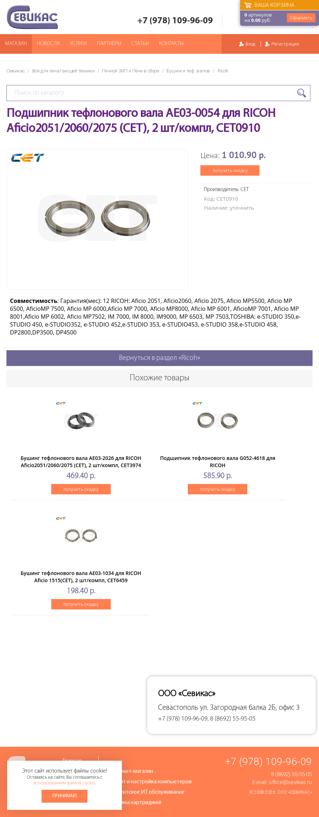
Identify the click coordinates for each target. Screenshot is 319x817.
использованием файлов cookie (64, 783)
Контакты (171, 44)
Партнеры (109, 44)
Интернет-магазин (130, 771)
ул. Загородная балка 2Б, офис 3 (250, 708)
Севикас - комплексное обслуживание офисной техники (32, 17)
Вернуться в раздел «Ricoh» (159, 358)
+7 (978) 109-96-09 (175, 20)
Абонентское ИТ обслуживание (146, 792)
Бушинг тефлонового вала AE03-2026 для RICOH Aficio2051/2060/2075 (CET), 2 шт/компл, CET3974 (80, 462)
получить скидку (230, 170)
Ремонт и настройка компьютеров (149, 782)
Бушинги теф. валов (188, 70)
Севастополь (178, 708)
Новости (48, 44)
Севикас (15, 70)
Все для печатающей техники (63, 70)
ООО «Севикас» (294, 792)
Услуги (78, 44)
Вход (250, 44)
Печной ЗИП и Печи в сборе (130, 70)
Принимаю (64, 796)
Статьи (140, 44)
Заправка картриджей (134, 803)
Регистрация (285, 44)
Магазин (16, 44)
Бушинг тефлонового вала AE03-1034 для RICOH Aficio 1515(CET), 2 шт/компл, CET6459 (80, 577)
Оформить (301, 17)
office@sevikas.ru (290, 782)
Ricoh (223, 70)
